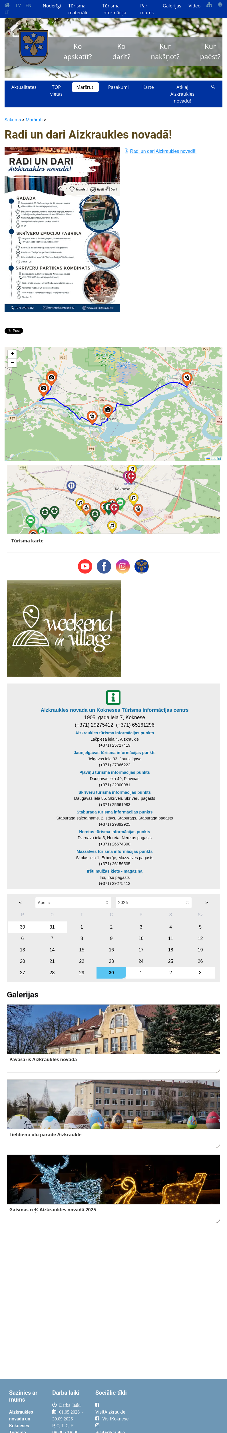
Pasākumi (118, 87)
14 (52, 949)
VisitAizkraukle (110, 1412)
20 (22, 961)
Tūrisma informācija (114, 9)
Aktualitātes (24, 87)
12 (200, 938)
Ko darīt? (121, 51)
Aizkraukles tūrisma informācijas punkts (114, 733)
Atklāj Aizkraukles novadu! (182, 94)
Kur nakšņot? (165, 51)
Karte (148, 87)
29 (81, 972)
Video (194, 6)
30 (22, 927)
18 (170, 949)
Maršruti (85, 87)
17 (141, 949)
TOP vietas (56, 90)
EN (28, 5)
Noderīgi (52, 6)
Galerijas (172, 6)
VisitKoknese (115, 1419)
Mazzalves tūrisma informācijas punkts (114, 851)
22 (81, 961)
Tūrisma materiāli (77, 9)
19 (200, 949)
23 (111, 961)
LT (7, 12)
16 (111, 949)
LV (18, 5)
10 (141, 938)
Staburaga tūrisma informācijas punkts (114, 812)
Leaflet (213, 459)
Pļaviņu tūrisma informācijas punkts (114, 772)
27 (22, 972)
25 (170, 961)
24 (141, 961)
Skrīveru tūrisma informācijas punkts (115, 792)
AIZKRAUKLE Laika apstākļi (178, 1409)
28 (52, 972)
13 (22, 949)
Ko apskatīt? (78, 51)
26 (200, 961)
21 (52, 961)
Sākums (13, 120)
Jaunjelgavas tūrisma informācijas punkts (114, 752)
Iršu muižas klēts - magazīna (114, 871)
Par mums (147, 9)
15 (81, 949)
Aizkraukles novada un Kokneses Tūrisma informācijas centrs (114, 710)
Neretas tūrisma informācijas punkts (114, 831)
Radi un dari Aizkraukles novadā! (160, 151)
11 (170, 938)
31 (52, 927)
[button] (44, 390)
